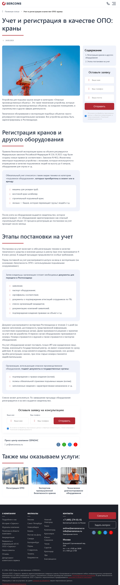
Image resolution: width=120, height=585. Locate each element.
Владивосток (32, 557)
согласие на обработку (41, 580)
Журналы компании (10, 527)
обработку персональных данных (30, 428)
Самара (30, 538)
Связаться (102, 515)
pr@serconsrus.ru (14, 444)
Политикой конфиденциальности (21, 429)
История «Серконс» (10, 523)
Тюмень (30, 553)
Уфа (45, 555)
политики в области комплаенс (80, 577)
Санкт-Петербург (34, 523)
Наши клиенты (8, 550)
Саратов (47, 547)
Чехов (46, 543)
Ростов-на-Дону (34, 534)
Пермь (30, 546)
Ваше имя (17, 419)
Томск (46, 526)
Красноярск (49, 533)
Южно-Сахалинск (48, 538)
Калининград (49, 529)
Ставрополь (32, 550)
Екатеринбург (33, 542)
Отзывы (5, 554)
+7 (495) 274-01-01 (72, 519)
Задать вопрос (102, 524)
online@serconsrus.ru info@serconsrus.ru (73, 529)
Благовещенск (50, 559)
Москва (30, 519)
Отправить (64, 421)
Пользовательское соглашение (83, 575)
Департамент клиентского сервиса (11, 559)
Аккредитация (8, 537)
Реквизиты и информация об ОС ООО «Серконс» (10, 544)
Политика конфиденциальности (14, 584)
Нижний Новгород (48, 520)
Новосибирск (33, 527)
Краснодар (48, 551)
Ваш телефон (41, 419)
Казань (30, 531)
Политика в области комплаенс (10, 532)
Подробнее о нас (9, 519)
